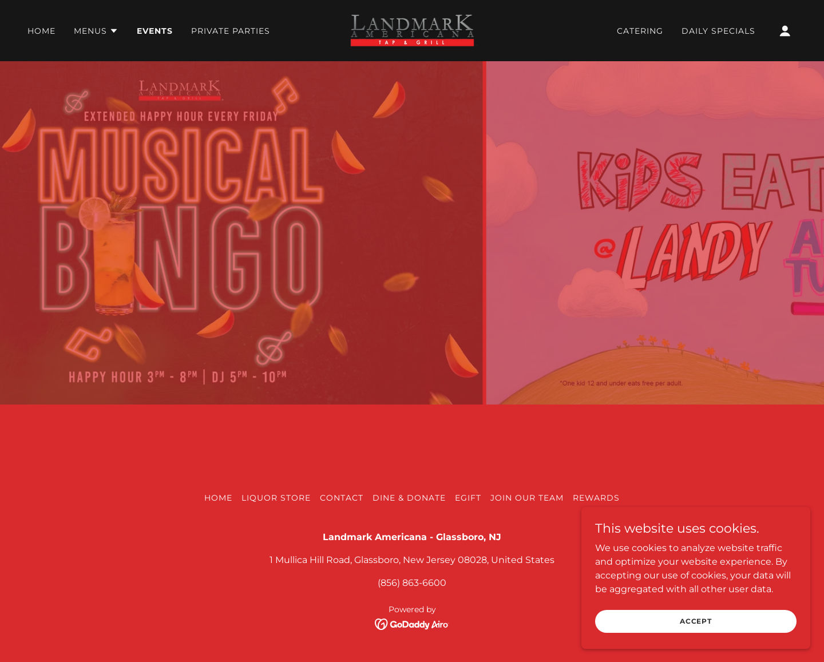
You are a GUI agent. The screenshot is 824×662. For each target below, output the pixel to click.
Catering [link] (640, 31)
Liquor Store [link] (276, 498)
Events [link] (155, 31)
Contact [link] (341, 498)
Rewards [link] (596, 498)
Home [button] (218, 498)
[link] (412, 30)
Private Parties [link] (230, 31)
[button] (96, 31)
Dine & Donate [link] (409, 498)
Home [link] (41, 31)
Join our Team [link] (527, 498)
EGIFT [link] (468, 498)
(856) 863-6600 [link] (412, 582)
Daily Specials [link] (718, 31)
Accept (696, 621)
